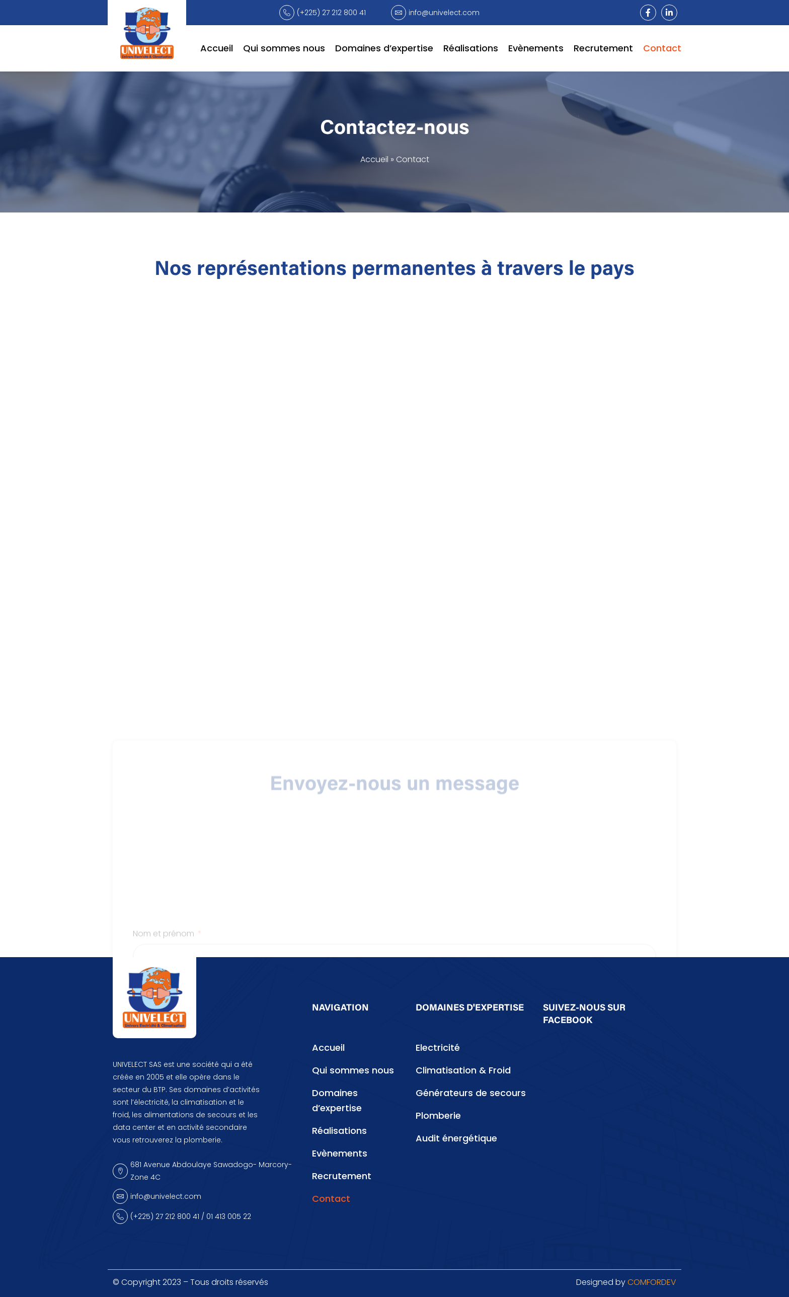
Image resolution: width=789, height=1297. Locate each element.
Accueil (216, 48)
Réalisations (470, 48)
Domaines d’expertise (384, 48)
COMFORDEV (651, 1282)
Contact (662, 48)
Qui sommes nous (284, 48)
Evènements (536, 48)
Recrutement (603, 48)
